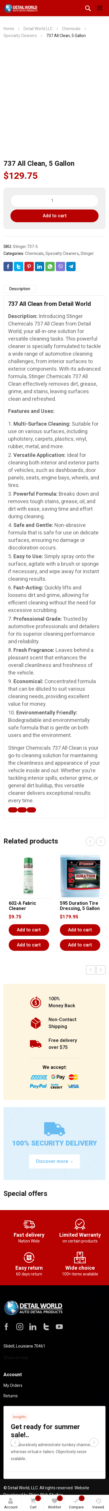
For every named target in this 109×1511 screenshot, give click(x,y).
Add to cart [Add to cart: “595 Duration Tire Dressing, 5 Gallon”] (80, 930)
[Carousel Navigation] (96, 841)
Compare (77, 1502)
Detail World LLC (38, 29)
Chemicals (71, 29)
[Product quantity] (54, 200)
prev (90, 841)
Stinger (87, 254)
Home (8, 29)
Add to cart (55, 215)
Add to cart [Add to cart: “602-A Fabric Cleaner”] (29, 930)
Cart (34, 1503)
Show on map (15, 1358)
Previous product (90, 970)
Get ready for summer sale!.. (45, 1431)
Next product (101, 970)
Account (11, 1504)
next (101, 841)
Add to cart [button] (29, 945)
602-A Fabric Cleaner (22, 906)
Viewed (98, 1504)
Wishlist (55, 1502)
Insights (19, 1417)
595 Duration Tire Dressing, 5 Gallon (80, 906)
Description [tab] (19, 289)
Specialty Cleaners (20, 36)
